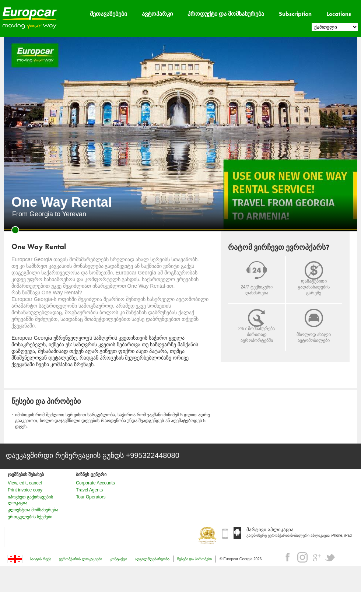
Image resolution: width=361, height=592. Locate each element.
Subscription (295, 14)
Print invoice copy (25, 490)
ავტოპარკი (157, 14)
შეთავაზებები (108, 14)
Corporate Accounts (95, 483)
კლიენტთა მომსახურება (33, 509)
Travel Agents (89, 490)
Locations (338, 14)
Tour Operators (90, 497)
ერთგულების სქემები (30, 516)
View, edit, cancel (25, 483)
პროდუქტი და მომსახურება (225, 14)
